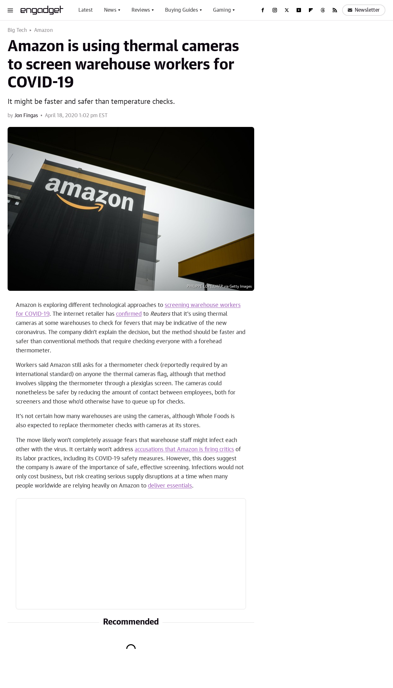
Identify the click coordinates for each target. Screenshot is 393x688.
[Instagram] (274, 10)
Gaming (222, 10)
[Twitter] (287, 10)
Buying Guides (181, 10)
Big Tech (17, 30)
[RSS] (335, 10)
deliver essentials (170, 486)
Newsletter (364, 10)
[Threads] (323, 10)
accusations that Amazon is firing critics (184, 449)
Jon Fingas (26, 115)
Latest (85, 10)
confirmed (129, 314)
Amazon (43, 30)
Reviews (141, 10)
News (110, 10)
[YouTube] (299, 10)
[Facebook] (262, 10)
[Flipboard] (311, 10)
